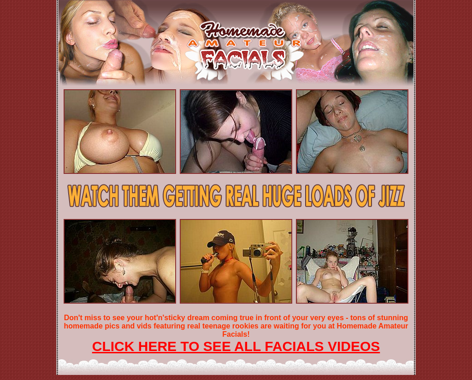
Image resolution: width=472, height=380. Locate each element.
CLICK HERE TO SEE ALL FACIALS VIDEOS (236, 346)
